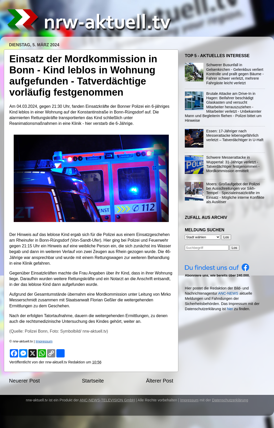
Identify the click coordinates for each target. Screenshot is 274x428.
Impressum (44, 341)
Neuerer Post (24, 381)
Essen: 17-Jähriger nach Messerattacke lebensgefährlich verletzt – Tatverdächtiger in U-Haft (234, 135)
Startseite (93, 381)
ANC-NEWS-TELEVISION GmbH (107, 400)
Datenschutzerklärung (230, 400)
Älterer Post (159, 381)
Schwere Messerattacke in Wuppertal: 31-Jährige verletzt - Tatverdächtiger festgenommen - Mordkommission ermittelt (233, 164)
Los (234, 248)
